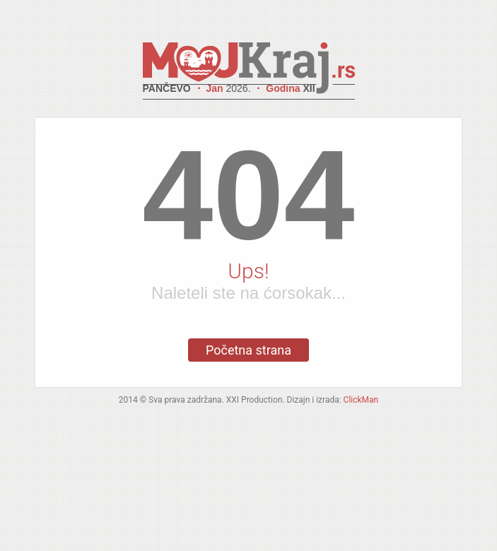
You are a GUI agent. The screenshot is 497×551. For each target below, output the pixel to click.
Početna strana (248, 350)
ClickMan (361, 400)
